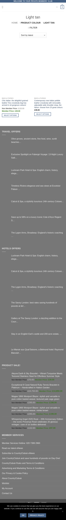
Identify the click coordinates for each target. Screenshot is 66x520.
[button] (3, 7)
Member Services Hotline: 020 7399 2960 (21, 443)
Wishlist (5, 483)
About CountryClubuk (12, 478)
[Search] (58, 7)
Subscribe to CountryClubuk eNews (18, 453)
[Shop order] (33, 35)
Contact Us (7, 493)
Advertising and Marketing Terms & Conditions (23, 468)
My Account (7, 488)
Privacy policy (37, 515)
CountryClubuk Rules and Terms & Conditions (23, 463)
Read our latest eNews (12, 448)
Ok (23, 515)
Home (15, 23)
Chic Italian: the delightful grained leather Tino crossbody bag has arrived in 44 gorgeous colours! (15, 103)
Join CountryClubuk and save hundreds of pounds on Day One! (31, 458)
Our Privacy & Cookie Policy (15, 473)
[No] (62, 512)
